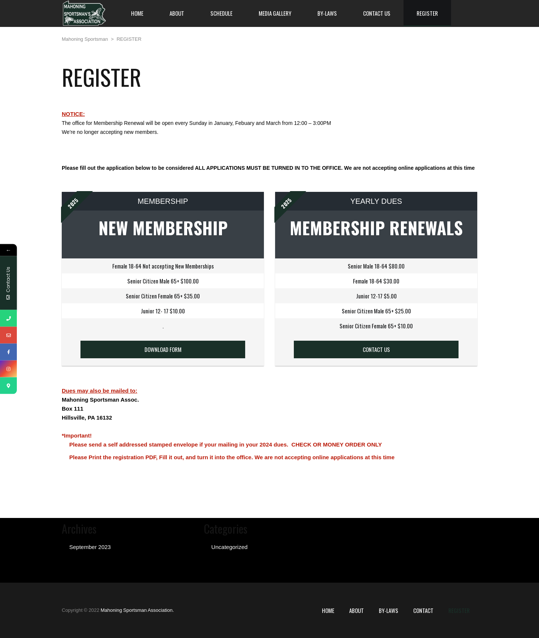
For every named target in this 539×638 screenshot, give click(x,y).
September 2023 (90, 547)
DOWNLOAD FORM (163, 349)
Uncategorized (229, 547)
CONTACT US (376, 349)
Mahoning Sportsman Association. (137, 610)
